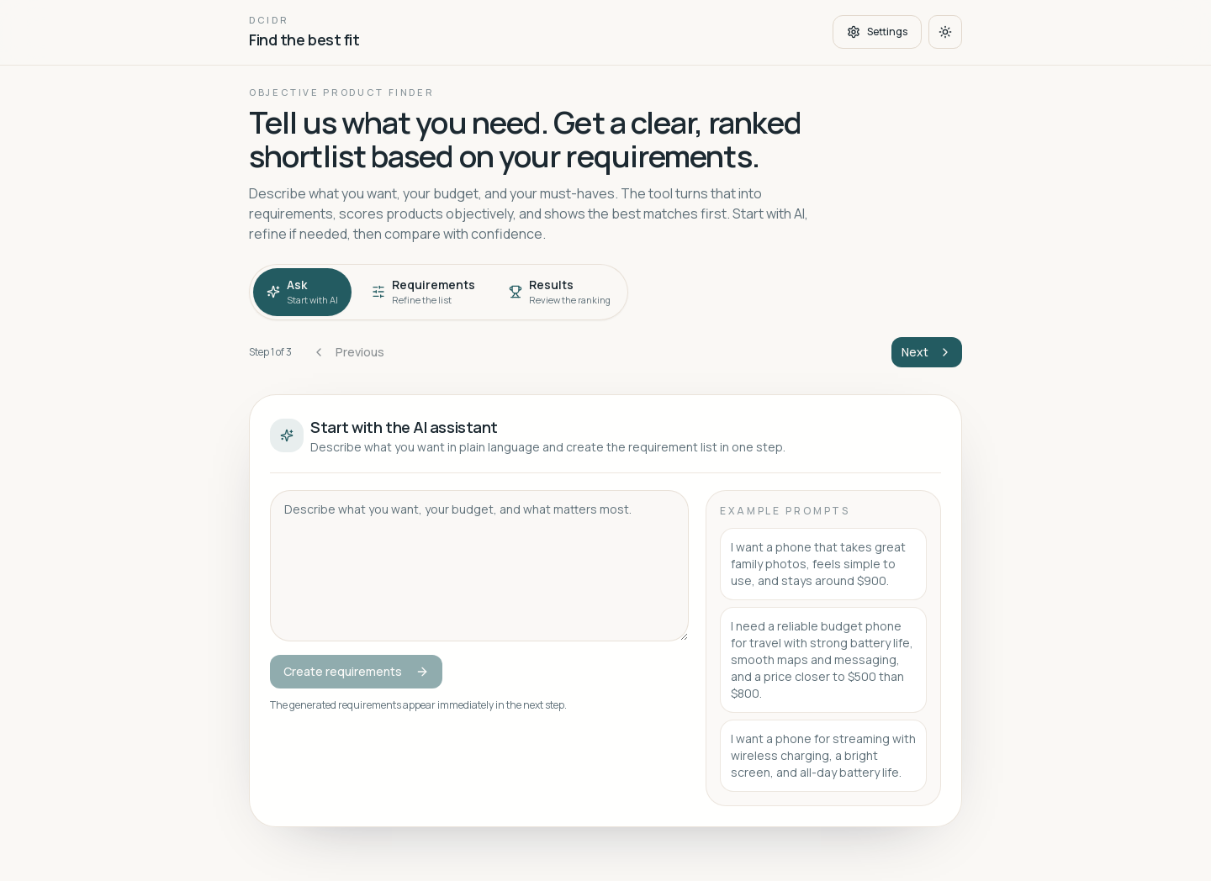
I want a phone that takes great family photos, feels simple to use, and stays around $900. (818, 563)
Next (927, 352)
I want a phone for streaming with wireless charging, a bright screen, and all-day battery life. (823, 755)
